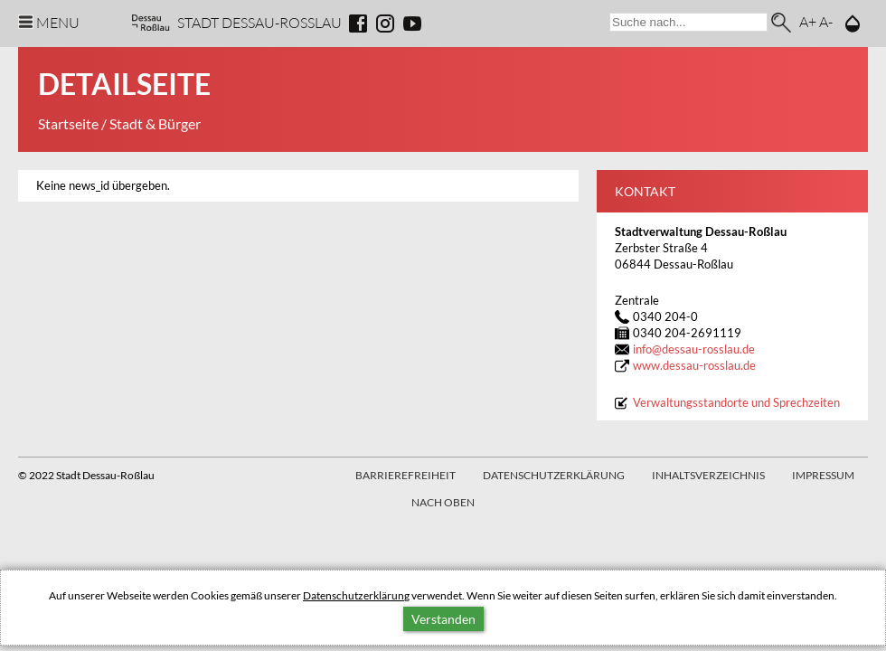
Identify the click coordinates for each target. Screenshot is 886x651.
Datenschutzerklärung (356, 595)
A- (826, 21)
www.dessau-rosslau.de (694, 366)
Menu (58, 22)
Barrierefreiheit (405, 475)
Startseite (68, 123)
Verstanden (443, 619)
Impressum (823, 475)
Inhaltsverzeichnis (708, 475)
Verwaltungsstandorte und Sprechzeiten (736, 403)
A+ (807, 21)
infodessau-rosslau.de (694, 349)
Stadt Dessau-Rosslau (259, 22)
